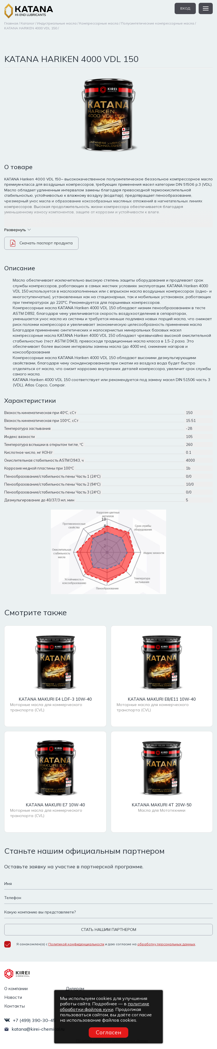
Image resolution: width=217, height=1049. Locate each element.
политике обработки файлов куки (104, 1006)
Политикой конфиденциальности (76, 944)
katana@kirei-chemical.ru (38, 1029)
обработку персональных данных (166, 944)
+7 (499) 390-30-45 (34, 1020)
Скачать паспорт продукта (41, 243)
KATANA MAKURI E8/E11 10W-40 (162, 699)
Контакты (14, 1006)
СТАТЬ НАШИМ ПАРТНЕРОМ (108, 929)
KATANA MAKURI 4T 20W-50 (162, 804)
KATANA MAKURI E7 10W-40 (55, 804)
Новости (13, 997)
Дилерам (75, 988)
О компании (16, 988)
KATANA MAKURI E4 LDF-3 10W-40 (55, 699)
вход (185, 8)
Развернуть (17, 229)
